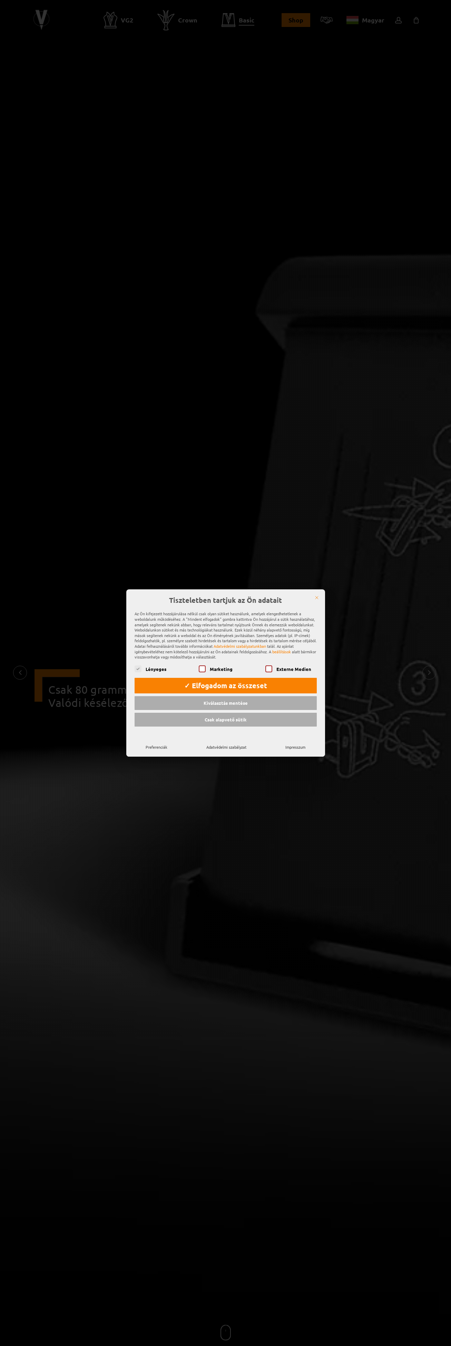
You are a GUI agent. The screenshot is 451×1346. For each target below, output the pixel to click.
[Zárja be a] (316, 592)
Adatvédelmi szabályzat (226, 742)
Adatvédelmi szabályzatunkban (240, 641)
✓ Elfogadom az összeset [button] (225, 680)
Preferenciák (156, 742)
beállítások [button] (281, 646)
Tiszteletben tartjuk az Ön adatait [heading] (225, 595)
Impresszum (295, 742)
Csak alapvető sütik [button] (226, 715)
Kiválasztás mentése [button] (226, 698)
